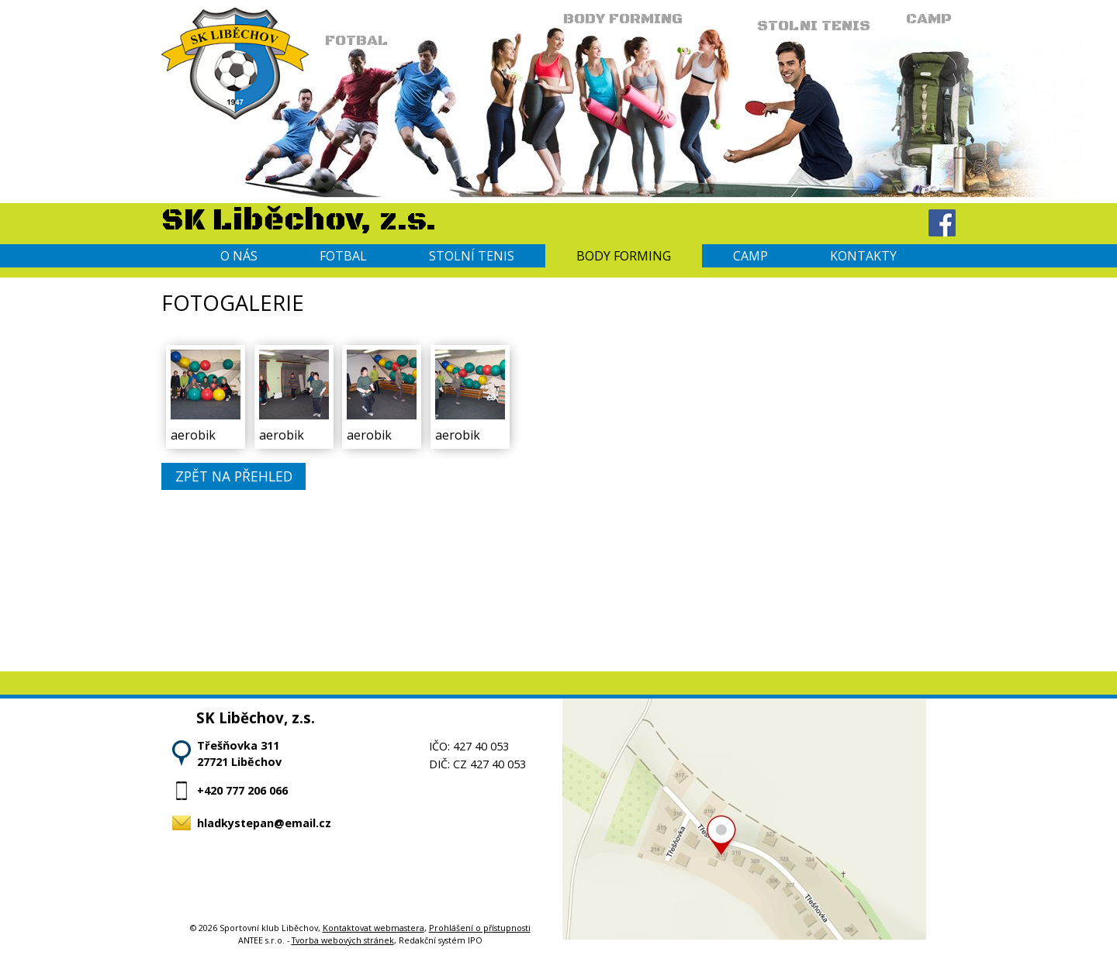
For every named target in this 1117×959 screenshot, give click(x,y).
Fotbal (343, 255)
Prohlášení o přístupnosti (480, 927)
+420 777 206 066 (242, 790)
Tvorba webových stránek (343, 940)
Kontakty (863, 255)
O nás (239, 255)
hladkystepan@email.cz (264, 823)
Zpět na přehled (233, 476)
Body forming (623, 255)
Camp (750, 255)
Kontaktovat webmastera (373, 927)
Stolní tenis (471, 255)
